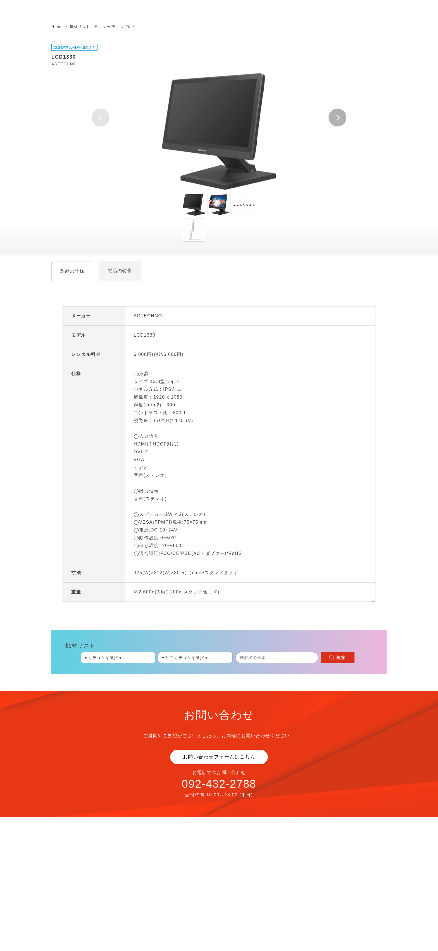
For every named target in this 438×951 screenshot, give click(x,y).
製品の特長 (120, 270)
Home (57, 27)
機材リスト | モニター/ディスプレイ (103, 27)
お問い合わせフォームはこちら (219, 757)
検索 (341, 657)
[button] (337, 117)
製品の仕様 (72, 271)
